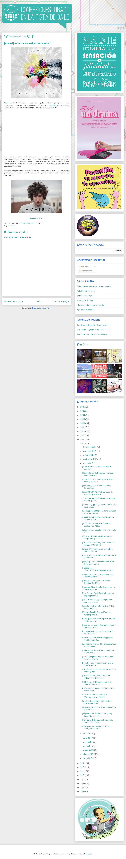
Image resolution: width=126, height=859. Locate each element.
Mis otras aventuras (85, 310)
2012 (82, 779)
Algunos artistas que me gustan (91, 305)
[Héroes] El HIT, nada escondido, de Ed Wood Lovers (98, 562)
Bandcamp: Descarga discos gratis (92, 325)
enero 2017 (88, 758)
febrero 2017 (88, 754)
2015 (82, 767)
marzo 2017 (88, 750)
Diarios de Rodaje (85, 300)
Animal (52, 105)
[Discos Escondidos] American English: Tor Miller (96, 582)
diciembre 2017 (89, 447)
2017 (82, 443)
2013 (82, 775)
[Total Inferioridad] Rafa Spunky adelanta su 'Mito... (96, 524)
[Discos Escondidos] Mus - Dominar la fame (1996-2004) (98, 543)
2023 (82, 419)
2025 (82, 411)
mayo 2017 (87, 742)
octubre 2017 (88, 455)
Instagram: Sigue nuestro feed (90, 330)
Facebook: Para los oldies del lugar (92, 334)
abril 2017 (87, 746)
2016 (82, 763)
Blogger (88, 854)
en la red (36, 218)
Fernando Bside (28, 223)
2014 (82, 771)
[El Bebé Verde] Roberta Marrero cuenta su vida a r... (96, 683)
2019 (82, 435)
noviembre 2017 (90, 451)
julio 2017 (87, 734)
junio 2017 (87, 738)
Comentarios (85, 271)
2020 (82, 431)
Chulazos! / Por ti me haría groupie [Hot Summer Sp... (97, 639)
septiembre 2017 (90, 459)
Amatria (7, 103)
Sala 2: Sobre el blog (86, 291)
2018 (82, 439)
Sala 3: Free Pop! (84, 296)
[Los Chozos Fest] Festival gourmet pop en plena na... (98, 594)
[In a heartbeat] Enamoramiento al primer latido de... (97, 702)
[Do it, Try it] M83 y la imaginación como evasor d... (97, 601)
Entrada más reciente (13, 301)
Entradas (84, 266)
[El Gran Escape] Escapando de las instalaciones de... (98, 575)
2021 (82, 427)
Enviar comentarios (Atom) (41, 308)
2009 (82, 791)
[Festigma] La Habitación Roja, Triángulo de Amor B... (95, 727)
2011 (82, 783)
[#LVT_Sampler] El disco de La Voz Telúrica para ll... (97, 658)
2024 (82, 415)
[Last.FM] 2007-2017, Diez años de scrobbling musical (97, 493)
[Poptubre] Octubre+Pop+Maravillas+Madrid (97, 569)
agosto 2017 (88, 463)
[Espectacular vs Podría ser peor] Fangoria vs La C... (97, 714)
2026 (82, 407)
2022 (82, 423)
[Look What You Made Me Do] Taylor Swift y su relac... (98, 480)
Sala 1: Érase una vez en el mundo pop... (94, 286)
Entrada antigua (62, 301)
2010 (82, 787)
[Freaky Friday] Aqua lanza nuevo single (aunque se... (97, 537)
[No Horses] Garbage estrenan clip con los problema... (97, 721)
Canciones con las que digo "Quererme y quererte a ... (94, 695)
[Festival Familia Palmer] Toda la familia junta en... (96, 613)
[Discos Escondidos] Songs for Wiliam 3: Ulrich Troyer (96, 676)
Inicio (39, 301)
